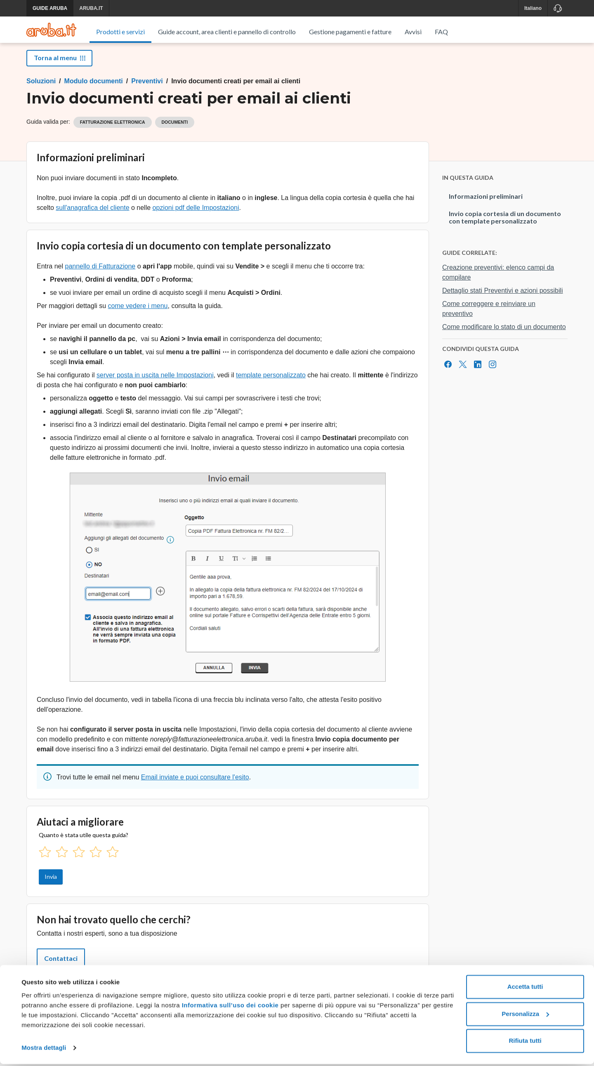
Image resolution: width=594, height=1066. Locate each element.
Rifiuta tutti (525, 1043)
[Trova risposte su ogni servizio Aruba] (51, 29)
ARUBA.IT (91, 8)
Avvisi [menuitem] (413, 31)
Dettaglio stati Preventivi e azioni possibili (502, 300)
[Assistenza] (557, 8)
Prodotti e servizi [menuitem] (120, 31)
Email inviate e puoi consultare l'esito (195, 786)
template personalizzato (271, 384)
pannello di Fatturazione (100, 275)
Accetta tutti (525, 989)
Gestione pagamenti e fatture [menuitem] (350, 31)
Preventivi (147, 90)
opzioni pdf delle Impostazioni (196, 217)
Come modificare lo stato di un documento (504, 336)
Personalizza (525, 1015)
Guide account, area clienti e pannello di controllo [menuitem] (227, 31)
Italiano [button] (533, 8)
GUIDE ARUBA (50, 8)
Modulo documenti (93, 90)
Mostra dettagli (43, 1049)
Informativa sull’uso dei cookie (229, 1007)
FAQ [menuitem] (441, 31)
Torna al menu (59, 67)
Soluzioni (41, 90)
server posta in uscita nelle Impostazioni (155, 384)
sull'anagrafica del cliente (92, 217)
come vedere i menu (138, 315)
